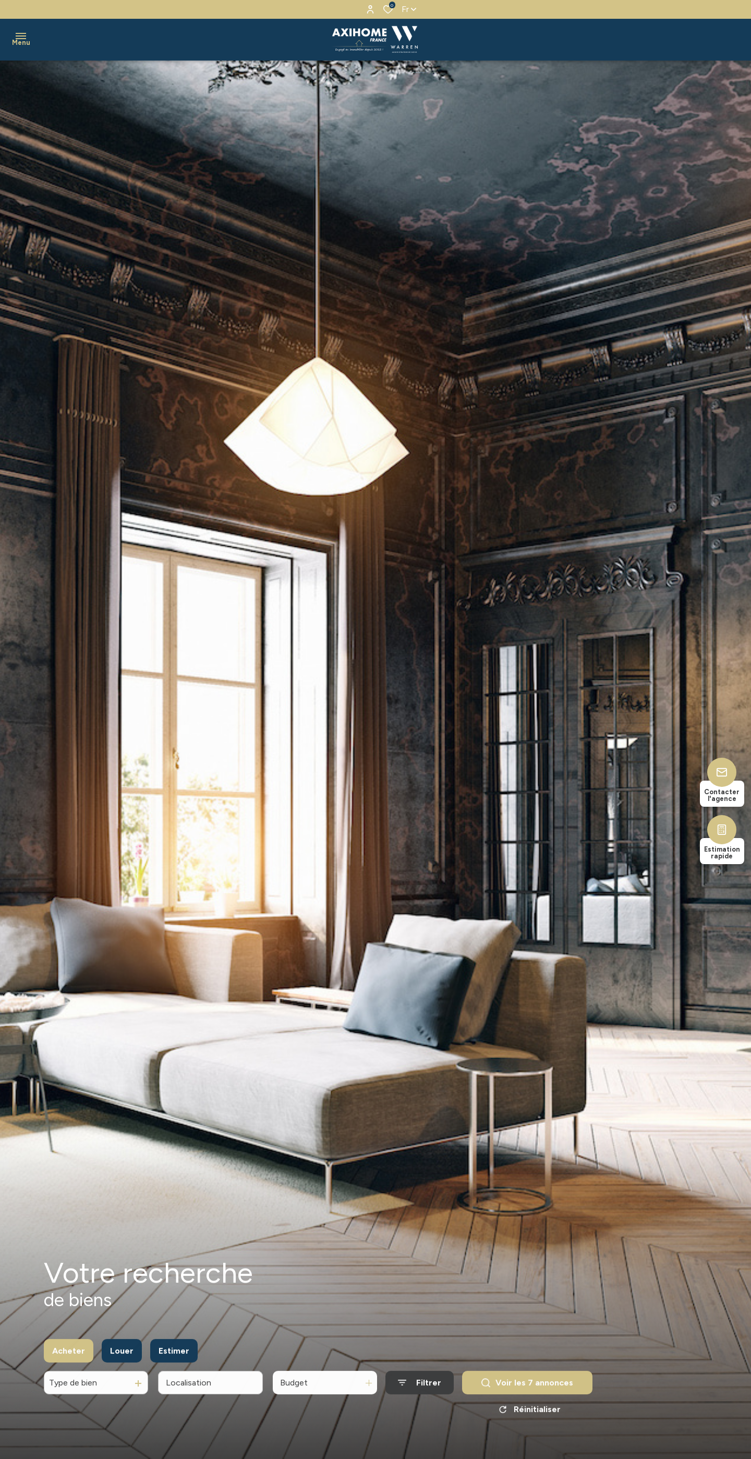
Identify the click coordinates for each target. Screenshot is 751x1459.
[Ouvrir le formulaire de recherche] (419, 1392)
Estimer (174, 1360)
